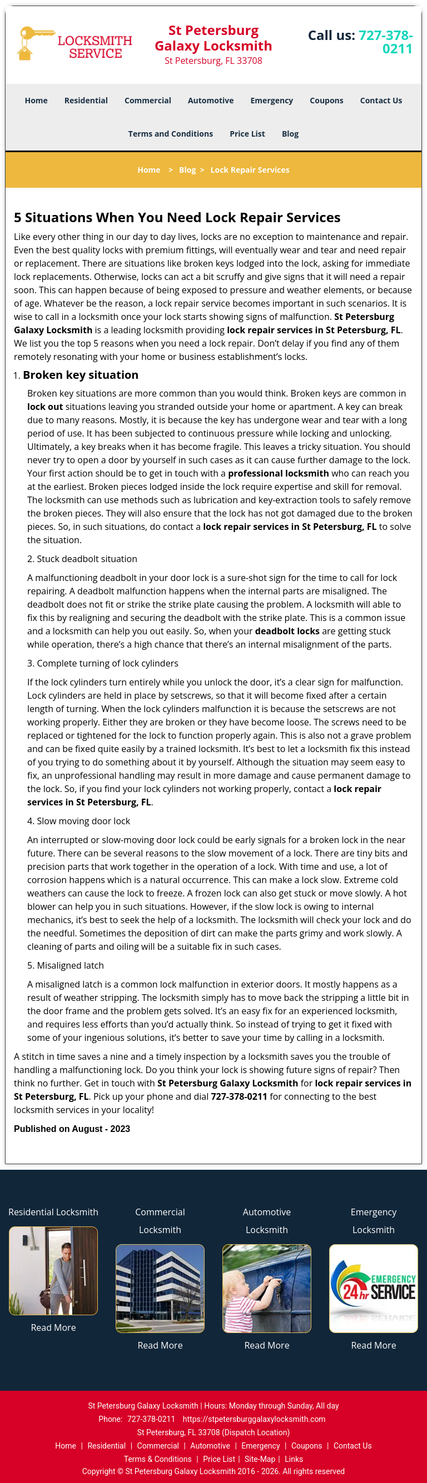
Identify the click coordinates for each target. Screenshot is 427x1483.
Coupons (326, 100)
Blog (290, 133)
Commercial (148, 100)
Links (294, 1459)
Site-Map (260, 1459)
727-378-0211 (386, 41)
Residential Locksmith (53, 1212)
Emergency (272, 100)
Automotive (211, 100)
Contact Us (381, 100)
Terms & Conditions (158, 1459)
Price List (247, 133)
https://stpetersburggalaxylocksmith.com (254, 1419)
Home (35, 100)
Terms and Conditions (170, 133)
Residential (86, 100)
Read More (53, 1327)
